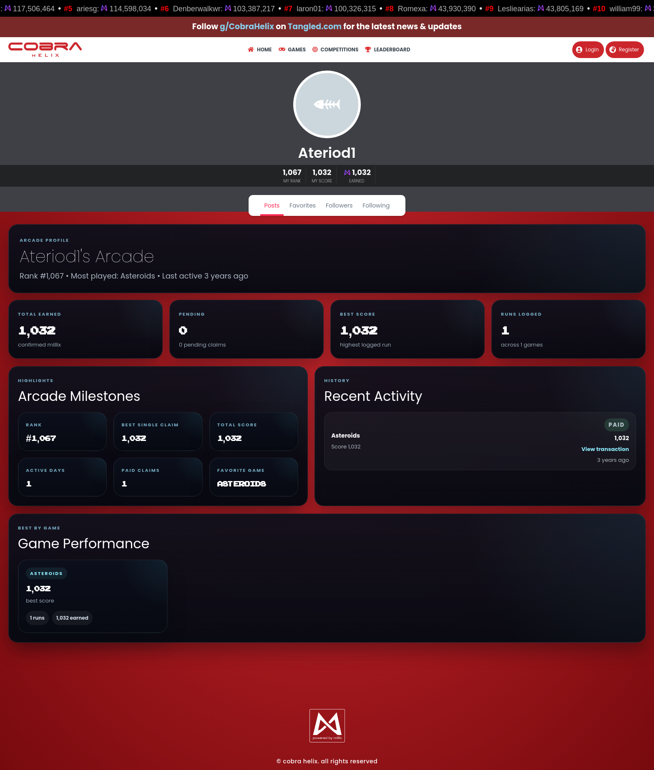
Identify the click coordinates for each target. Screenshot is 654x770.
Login (587, 49)
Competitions (335, 49)
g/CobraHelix (247, 26)
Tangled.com (315, 26)
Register (624, 49)
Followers (339, 205)
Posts (272, 205)
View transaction (605, 449)
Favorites (302, 205)
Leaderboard (387, 49)
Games (292, 49)
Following (376, 205)
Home (260, 49)
